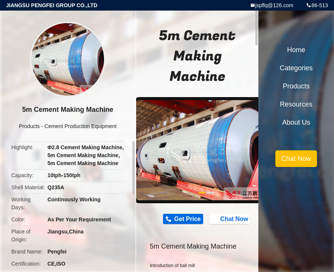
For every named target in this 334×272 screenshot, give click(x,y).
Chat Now (230, 219)
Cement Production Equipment (81, 126)
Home (296, 50)
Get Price (187, 219)
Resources (296, 104)
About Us (296, 122)
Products (29, 126)
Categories (296, 68)
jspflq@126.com (274, 5)
